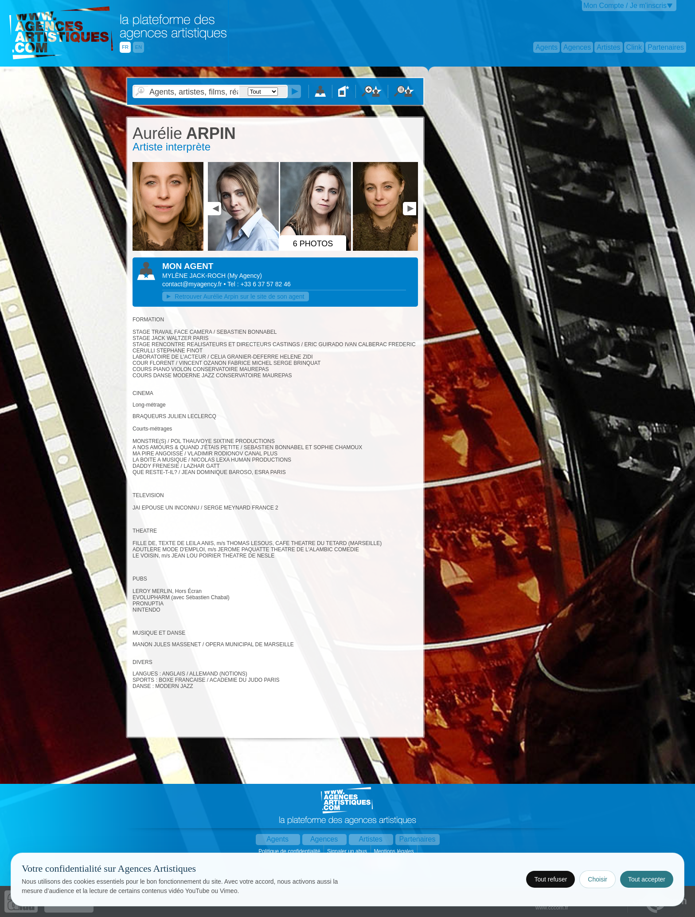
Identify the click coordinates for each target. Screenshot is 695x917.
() (244, 275)
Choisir (597, 879)
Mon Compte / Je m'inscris (625, 5)
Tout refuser (550, 879)
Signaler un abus (347, 851)
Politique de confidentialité (290, 851)
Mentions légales (394, 851)
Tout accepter (646, 879)
